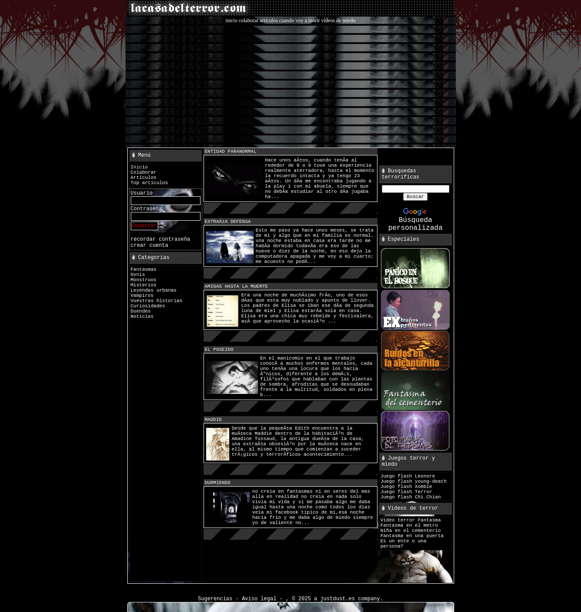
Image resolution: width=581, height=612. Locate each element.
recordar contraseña (160, 239)
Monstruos (143, 279)
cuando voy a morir (299, 20)
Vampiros (142, 295)
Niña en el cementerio (411, 530)
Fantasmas (143, 269)
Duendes (141, 311)
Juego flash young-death (414, 481)
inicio (231, 20)
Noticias (142, 316)
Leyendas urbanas (154, 290)
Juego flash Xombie (406, 486)
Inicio (139, 167)
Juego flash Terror (406, 491)
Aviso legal (259, 599)
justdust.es (337, 599)
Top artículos (149, 182)
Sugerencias (215, 599)
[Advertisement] (290, 85)
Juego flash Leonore (408, 476)
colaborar (248, 20)
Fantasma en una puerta (412, 535)
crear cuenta (149, 245)
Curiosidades (148, 306)
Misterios (143, 285)
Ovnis (138, 274)
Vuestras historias (157, 300)
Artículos (143, 177)
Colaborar (143, 172)
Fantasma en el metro (409, 525)
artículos (269, 20)
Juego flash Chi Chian (411, 497)
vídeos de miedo (338, 20)
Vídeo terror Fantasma (411, 520)
